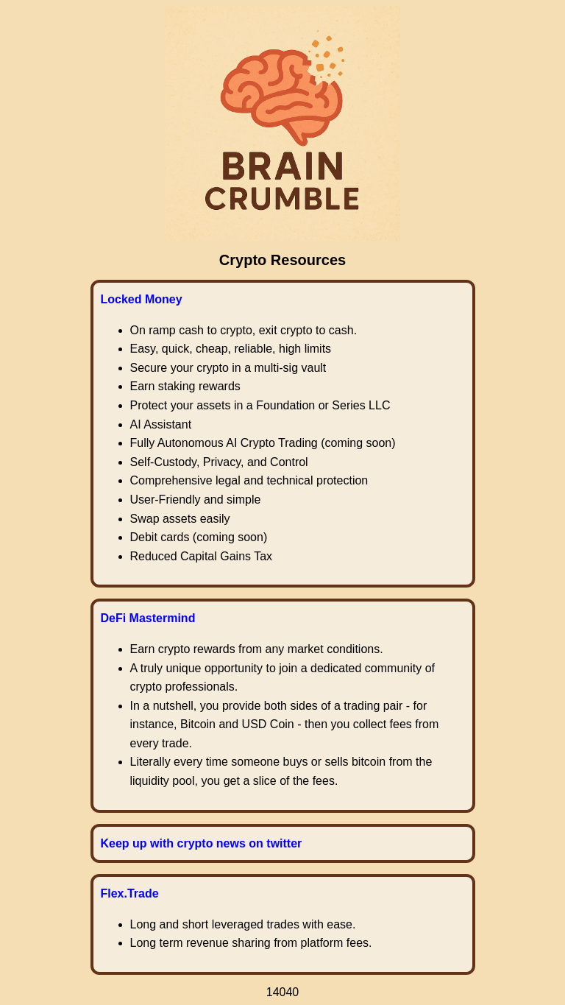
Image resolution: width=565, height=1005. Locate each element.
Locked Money (141, 299)
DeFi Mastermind (148, 618)
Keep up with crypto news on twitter (201, 843)
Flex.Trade (130, 893)
